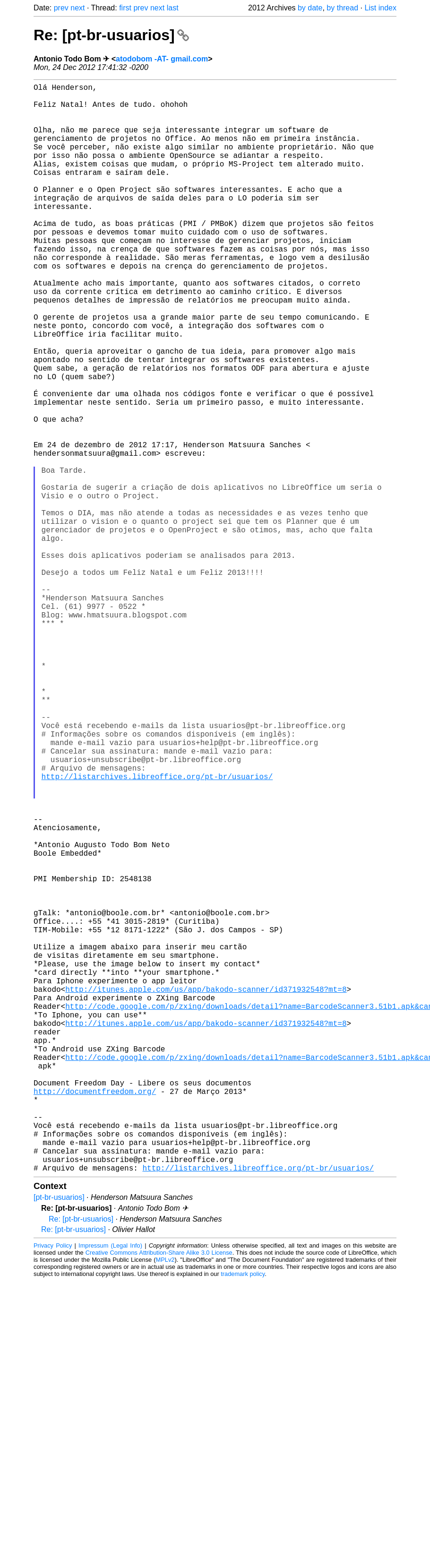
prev (61, 8)
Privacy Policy (53, 1487)
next (77, 8)
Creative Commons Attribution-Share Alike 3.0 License (159, 1494)
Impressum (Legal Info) (110, 1487)
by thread (342, 8)
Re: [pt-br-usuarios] (111, 34)
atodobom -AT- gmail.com (162, 59)
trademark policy (243, 1515)
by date (310, 8)
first (125, 8)
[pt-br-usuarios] (59, 1439)
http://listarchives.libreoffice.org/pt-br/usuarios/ (157, 931)
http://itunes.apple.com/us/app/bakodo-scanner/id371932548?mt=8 (205, 1191)
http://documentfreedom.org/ (95, 1316)
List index (380, 8)
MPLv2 (165, 1501)
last (173, 8)
